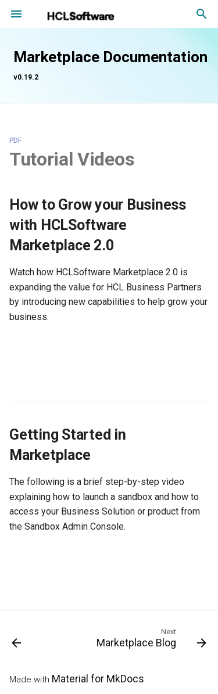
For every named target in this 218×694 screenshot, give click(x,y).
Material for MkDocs (98, 679)
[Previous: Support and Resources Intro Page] (16, 640)
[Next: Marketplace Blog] (150, 640)
